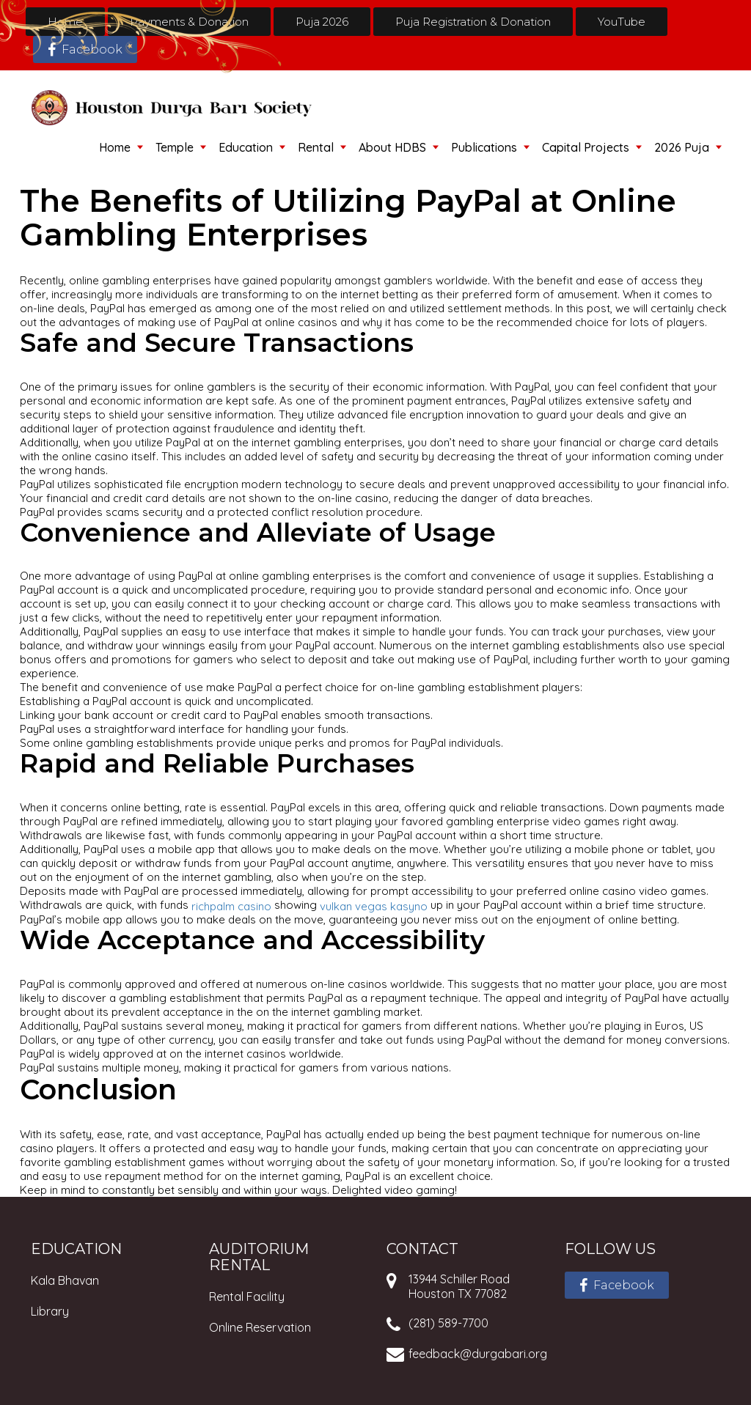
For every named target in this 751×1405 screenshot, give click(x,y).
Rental (316, 147)
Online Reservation (260, 1327)
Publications (484, 147)
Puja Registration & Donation (473, 22)
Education (246, 147)
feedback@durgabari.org (478, 1353)
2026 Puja (681, 147)
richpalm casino (231, 905)
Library (50, 1311)
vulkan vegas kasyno (374, 905)
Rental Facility (247, 1296)
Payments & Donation (189, 22)
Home (65, 22)
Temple (174, 147)
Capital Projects (585, 147)
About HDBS (392, 147)
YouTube (621, 22)
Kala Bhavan (65, 1280)
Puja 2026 (322, 22)
